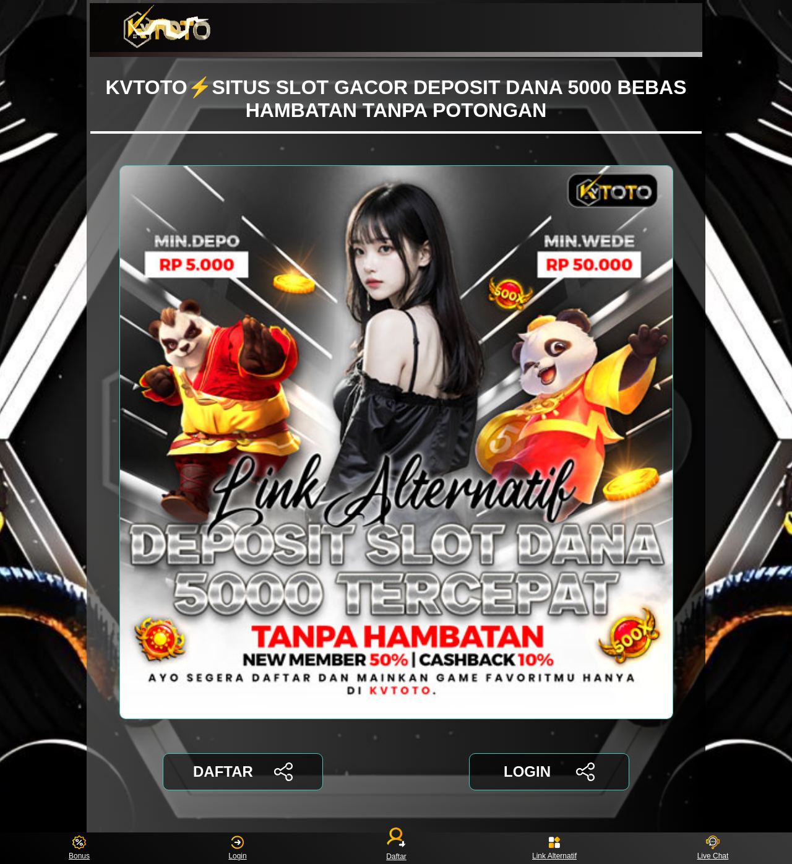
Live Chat (713, 848)
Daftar (396, 848)
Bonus (79, 848)
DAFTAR (243, 771)
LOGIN (549, 771)
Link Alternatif (554, 848)
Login (237, 848)
